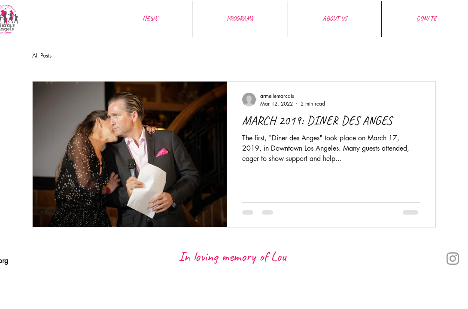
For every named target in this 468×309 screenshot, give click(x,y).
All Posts (42, 55)
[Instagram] (452, 258)
